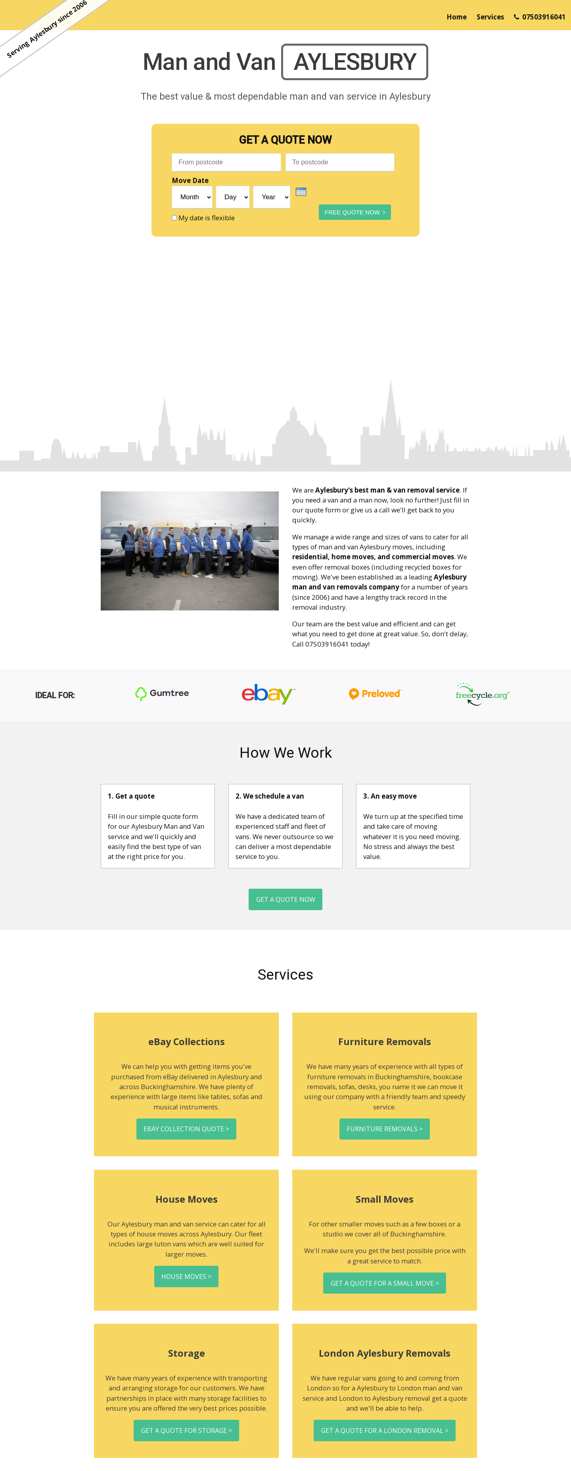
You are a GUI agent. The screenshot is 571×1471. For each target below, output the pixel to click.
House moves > (186, 1284)
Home (456, 16)
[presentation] (301, 192)
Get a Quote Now (285, 901)
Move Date (190, 180)
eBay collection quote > (186, 1134)
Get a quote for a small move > (385, 1291)
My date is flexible (206, 217)
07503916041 (540, 16)
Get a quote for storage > (186, 1441)
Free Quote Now (347, 210)
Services (490, 16)
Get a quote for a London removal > (385, 1441)
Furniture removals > (385, 1134)
